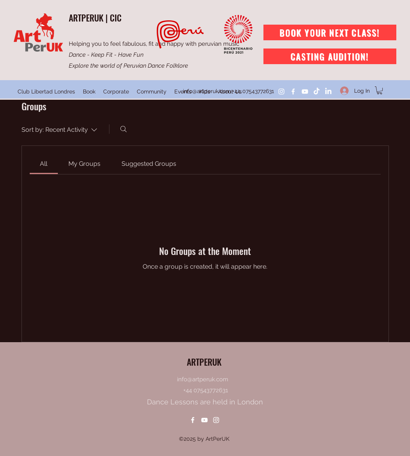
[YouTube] (305, 91)
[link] (43, 163)
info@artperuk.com (207, 91)
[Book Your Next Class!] (329, 32)
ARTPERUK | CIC (95, 17)
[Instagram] (281, 91)
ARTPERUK (204, 361)
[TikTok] (316, 91)
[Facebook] (293, 91)
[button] (379, 90)
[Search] (123, 129)
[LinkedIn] (328, 91)
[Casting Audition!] (329, 56)
